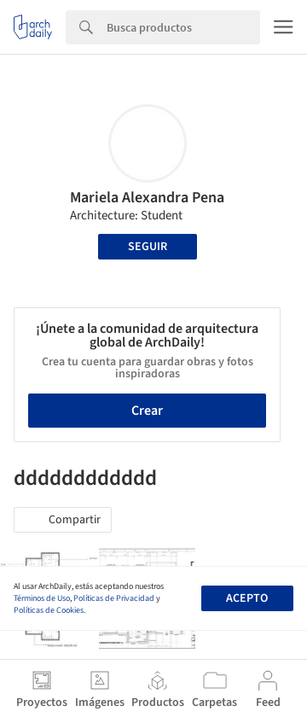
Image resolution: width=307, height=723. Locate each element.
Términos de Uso (42, 598)
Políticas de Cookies (49, 610)
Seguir (147, 246)
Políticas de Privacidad (113, 598)
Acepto (247, 598)
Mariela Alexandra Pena (147, 197)
